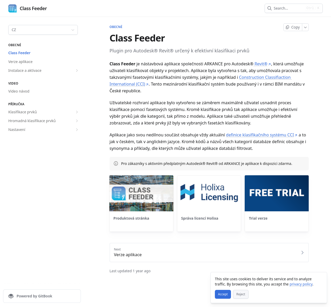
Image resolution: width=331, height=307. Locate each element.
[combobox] (288, 8)
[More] (305, 27)
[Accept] (223, 294)
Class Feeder (19, 52)
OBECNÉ (116, 27)
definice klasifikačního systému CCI (262, 135)
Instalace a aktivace (43, 70)
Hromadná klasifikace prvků (43, 120)
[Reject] (241, 294)
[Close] (320, 278)
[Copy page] (292, 27)
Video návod (18, 91)
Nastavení (43, 129)
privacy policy (301, 284)
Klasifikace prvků (43, 112)
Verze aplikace (20, 61)
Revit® (262, 64)
